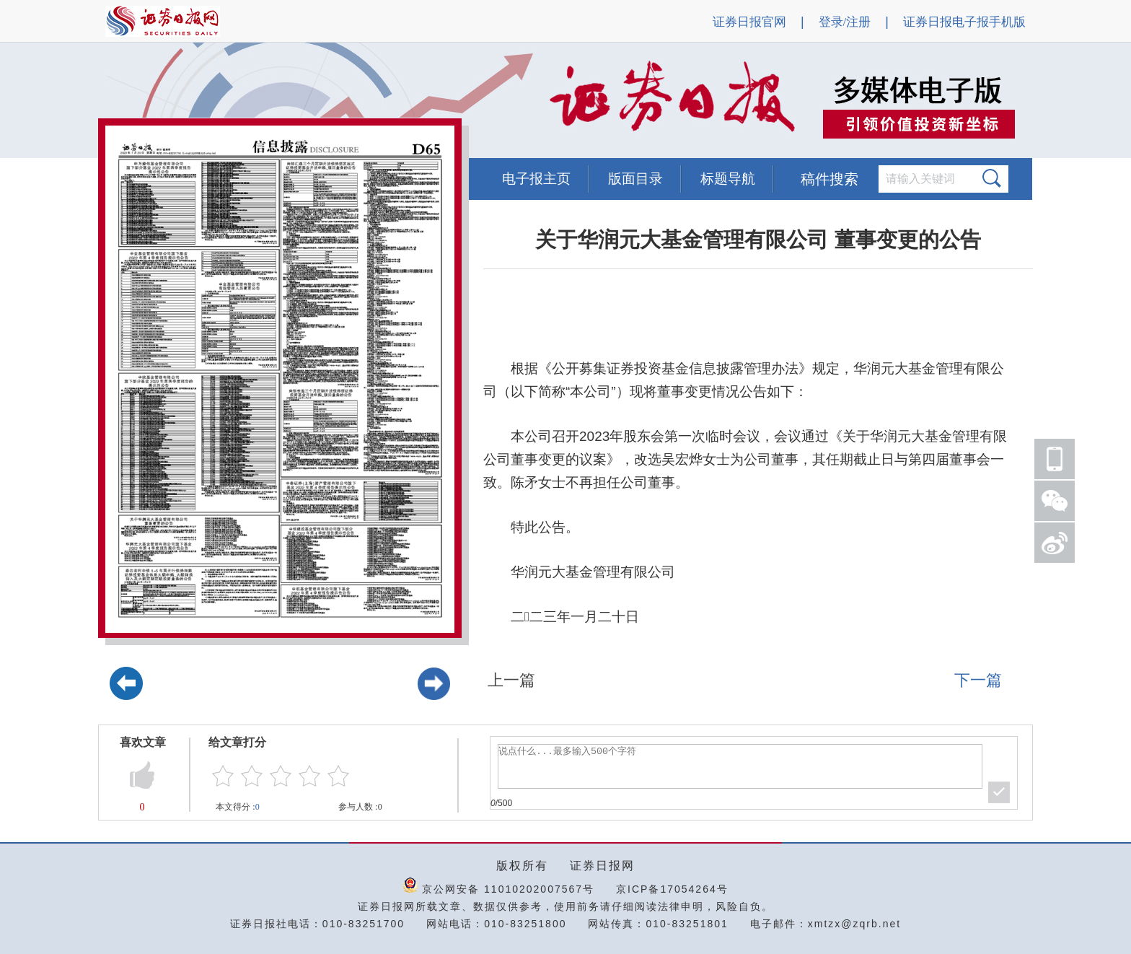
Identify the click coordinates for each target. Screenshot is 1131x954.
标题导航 (727, 178)
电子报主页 (536, 178)
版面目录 (635, 178)
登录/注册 (845, 22)
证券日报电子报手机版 (964, 22)
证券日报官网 (749, 22)
